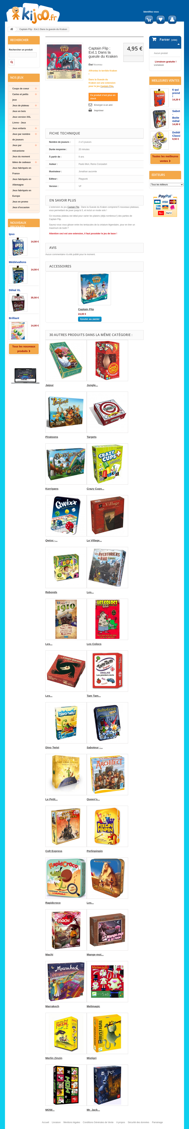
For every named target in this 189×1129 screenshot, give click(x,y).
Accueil (45, 1124)
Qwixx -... (51, 540)
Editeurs (158, 198)
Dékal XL (14, 290)
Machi (49, 954)
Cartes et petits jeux (20, 97)
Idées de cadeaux (21, 162)
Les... (90, 592)
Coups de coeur (20, 88)
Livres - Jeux (19, 122)
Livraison (56, 1124)
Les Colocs (94, 643)
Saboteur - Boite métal (178, 138)
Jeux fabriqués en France (21, 171)
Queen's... (93, 799)
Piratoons (51, 436)
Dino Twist (52, 747)
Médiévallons (17, 262)
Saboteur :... (95, 747)
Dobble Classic (177, 157)
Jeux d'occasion (21, 207)
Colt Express (53, 851)
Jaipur (49, 385)
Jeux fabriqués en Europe (21, 193)
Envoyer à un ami (103, 105)
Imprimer (99, 110)
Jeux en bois (19, 111)
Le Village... (94, 540)
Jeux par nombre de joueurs (21, 137)
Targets (92, 436)
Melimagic (93, 1006)
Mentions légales (71, 1124)
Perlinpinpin (95, 851)
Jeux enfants (19, 128)
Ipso (12, 234)
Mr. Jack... (93, 1109)
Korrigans (52, 488)
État (91, 64)
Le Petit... (51, 799)
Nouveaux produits (18, 225)
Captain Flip (73, 207)
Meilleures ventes (165, 103)
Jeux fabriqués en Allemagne (21, 182)
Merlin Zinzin (53, 1058)
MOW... (50, 1109)
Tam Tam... (94, 695)
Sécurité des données (138, 1124)
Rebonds (51, 592)
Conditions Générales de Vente (98, 1124)
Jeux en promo (20, 201)
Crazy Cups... (95, 488)
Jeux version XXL (21, 117)
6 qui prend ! (176, 116)
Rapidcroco (53, 902)
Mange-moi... (95, 954)
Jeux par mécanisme (18, 148)
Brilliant (14, 318)
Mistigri (92, 1058)
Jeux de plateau (20, 105)
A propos (120, 1124)
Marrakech (52, 1006)
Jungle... (92, 385)
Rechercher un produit (21, 49)
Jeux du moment (21, 156)
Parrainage (157, 1124)
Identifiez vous (151, 11)
